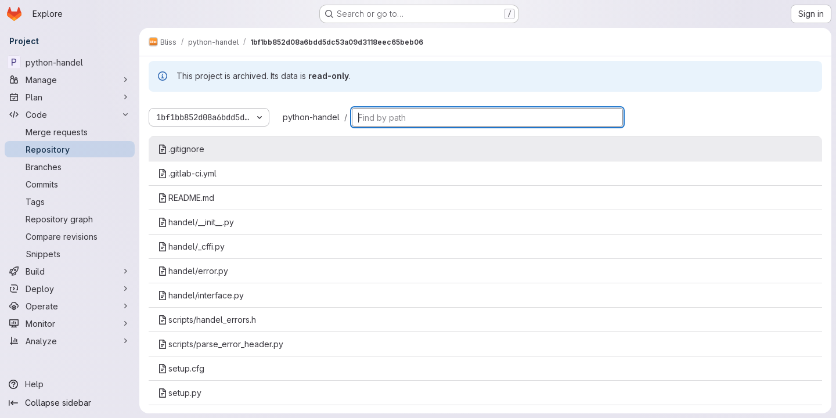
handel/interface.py (201, 295)
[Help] (70, 384)
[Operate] (70, 306)
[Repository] (70, 149)
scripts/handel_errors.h (207, 320)
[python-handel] (70, 62)
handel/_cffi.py (191, 246)
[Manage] (70, 79)
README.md (186, 198)
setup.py (179, 393)
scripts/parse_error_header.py (220, 344)
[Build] (70, 271)
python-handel (311, 117)
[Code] (70, 114)
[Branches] (70, 166)
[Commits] (70, 184)
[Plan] (70, 97)
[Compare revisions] (70, 236)
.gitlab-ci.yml (187, 173)
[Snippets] (70, 254)
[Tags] (70, 201)
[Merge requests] (70, 132)
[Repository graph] (70, 219)
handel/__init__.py (196, 222)
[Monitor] (70, 323)
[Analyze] (70, 341)
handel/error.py (193, 271)
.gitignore (181, 149)
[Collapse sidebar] (70, 403)
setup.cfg (181, 368)
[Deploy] (70, 288)
